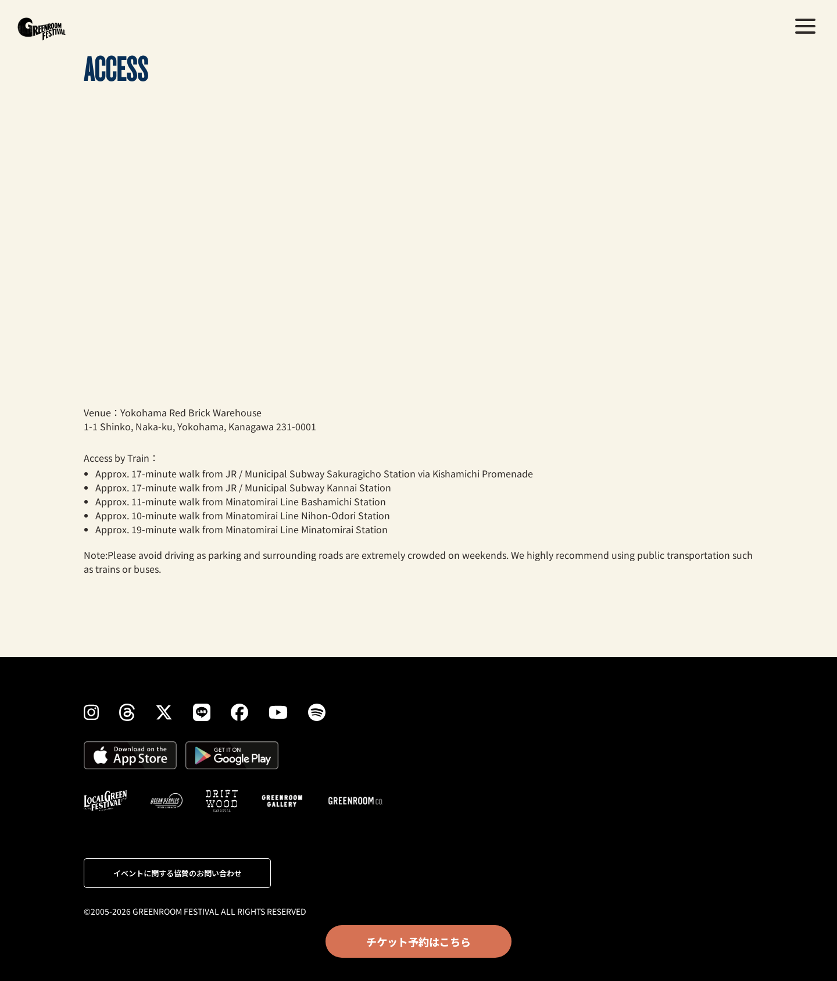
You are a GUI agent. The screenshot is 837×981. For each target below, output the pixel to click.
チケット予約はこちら (418, 941)
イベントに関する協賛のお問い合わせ (177, 873)
